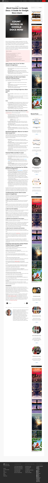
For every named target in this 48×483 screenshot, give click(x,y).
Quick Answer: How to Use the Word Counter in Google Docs (13, 53)
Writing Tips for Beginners (36, 185)
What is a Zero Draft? (36, 146)
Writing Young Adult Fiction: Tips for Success (36, 166)
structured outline (20, 170)
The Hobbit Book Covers (36, 294)
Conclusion (7, 61)
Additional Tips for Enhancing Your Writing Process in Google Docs (14, 58)
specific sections (17, 261)
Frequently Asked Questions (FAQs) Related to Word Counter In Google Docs (15, 60)
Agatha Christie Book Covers (36, 334)
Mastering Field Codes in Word (36, 126)
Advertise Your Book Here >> (35, 109)
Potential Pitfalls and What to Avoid (10, 57)
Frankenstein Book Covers (36, 354)
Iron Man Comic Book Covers (36, 314)
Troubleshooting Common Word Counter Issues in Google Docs (13, 59)
